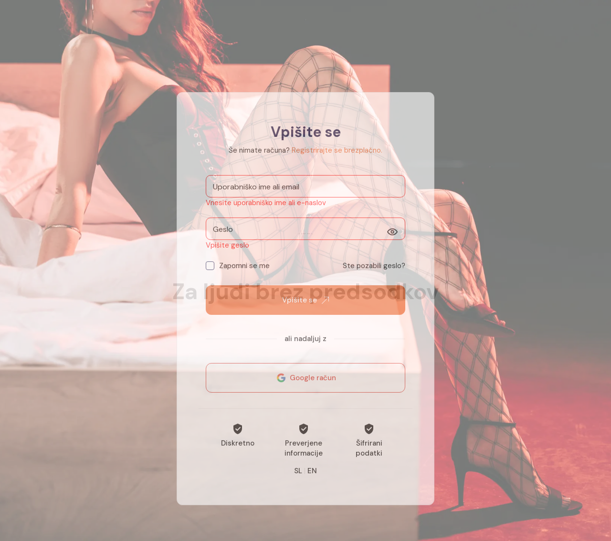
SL (298, 482)
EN (312, 482)
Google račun (305, 389)
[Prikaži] (392, 243)
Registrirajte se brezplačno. (337, 161)
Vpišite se (305, 311)
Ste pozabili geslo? (374, 276)
